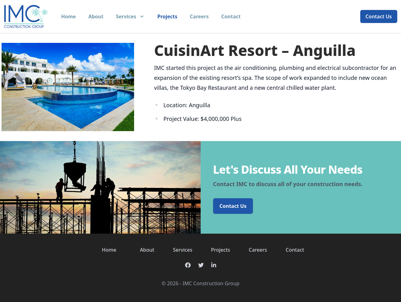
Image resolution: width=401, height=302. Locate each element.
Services (182, 249)
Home (68, 16)
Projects (167, 16)
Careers (199, 16)
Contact (230, 16)
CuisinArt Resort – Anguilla (255, 50)
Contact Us (379, 16)
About (96, 16)
